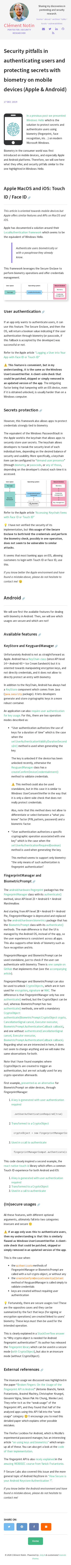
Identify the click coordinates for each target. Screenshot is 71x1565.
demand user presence (50, 460)
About (47, 19)
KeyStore (11, 689)
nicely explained (45, 1459)
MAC (47, 990)
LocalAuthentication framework (22, 232)
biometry (20, 465)
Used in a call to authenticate (29, 1142)
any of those (53, 465)
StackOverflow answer (51, 1333)
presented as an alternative (37, 1083)
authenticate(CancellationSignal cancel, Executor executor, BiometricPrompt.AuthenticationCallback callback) (33, 1035)
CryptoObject (12, 1013)
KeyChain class (37, 659)
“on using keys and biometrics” (30, 1442)
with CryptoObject (23, 1351)
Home (35, 1541)
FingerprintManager (15, 894)
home (40, 19)
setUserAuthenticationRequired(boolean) (36, 845)
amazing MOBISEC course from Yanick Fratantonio (33, 1463)
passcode (35, 465)
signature (34, 990)
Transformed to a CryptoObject (30, 1123)
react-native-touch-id (16, 1166)
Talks (63, 19)
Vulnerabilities (55, 23)
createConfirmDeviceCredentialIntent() (34, 772)
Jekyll (42, 1555)
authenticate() (53, 894)
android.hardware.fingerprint (26, 890)
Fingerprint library (19, 1347)
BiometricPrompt (19, 925)
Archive (56, 19)
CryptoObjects (34, 986)
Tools (44, 23)
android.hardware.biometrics (29, 920)
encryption (21, 990)
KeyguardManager (22, 767)
